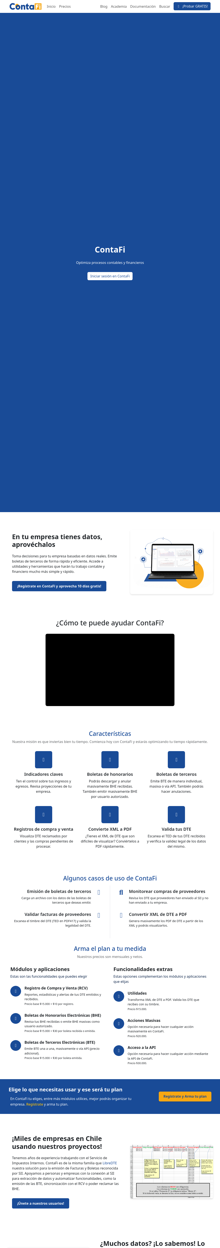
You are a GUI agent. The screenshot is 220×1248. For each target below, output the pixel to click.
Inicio (51, 6)
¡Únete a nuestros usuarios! (40, 1203)
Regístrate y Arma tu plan (184, 1096)
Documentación (143, 6)
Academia (119, 6)
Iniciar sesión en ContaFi (110, 276)
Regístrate (34, 1104)
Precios (65, 6)
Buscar (164, 6)
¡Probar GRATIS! (192, 6)
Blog (103, 6)
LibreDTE (109, 1163)
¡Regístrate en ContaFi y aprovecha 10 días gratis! (59, 586)
